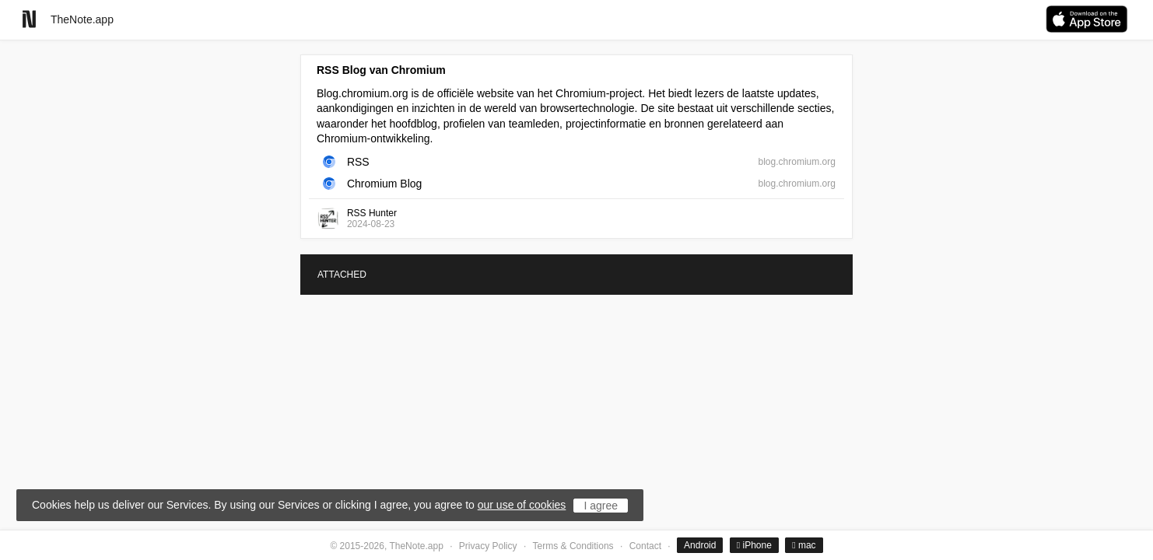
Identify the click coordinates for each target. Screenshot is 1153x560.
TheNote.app (82, 19)
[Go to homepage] (29, 19)
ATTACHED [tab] (341, 274)
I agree (601, 505)
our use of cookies (522, 505)
